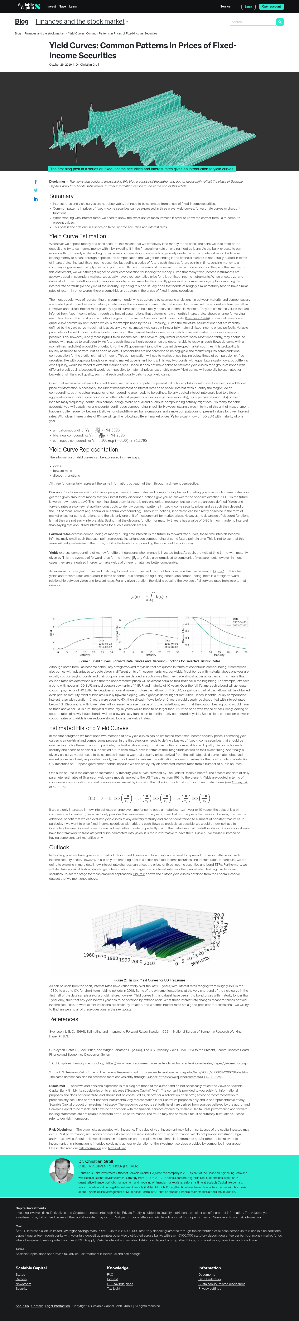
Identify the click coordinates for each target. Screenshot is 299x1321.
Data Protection (209, 1279)
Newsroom (23, 1284)
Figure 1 (218, 571)
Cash (19, 1226)
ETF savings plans (120, 1284)
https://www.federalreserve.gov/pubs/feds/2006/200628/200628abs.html (194, 1072)
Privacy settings (209, 1288)
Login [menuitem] (248, 6)
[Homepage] (29, 6)
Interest (112, 1279)
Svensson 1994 (197, 318)
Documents (206, 1274)
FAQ (110, 1274)
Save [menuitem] (62, 6)
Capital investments (31, 1208)
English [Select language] (236, 7)
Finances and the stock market (80, 21)
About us (22, 1306)
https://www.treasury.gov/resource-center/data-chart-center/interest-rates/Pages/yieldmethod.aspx (177, 1063)
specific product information (223, 1213)
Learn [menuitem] (73, 6)
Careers (21, 1279)
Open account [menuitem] (271, 6)
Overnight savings (76, 1231)
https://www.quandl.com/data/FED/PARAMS (190, 1077)
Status (20, 1274)
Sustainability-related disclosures (221, 1284)
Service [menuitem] (225, 6)
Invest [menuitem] (52, 6)
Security (21, 1288)
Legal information (57, 1306)
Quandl (151, 1077)
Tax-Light (113, 1288)
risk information (90, 1148)
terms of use (117, 1148)
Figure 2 (139, 874)
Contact (37, 1306)
